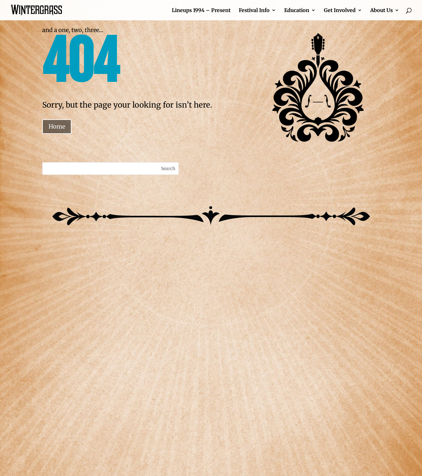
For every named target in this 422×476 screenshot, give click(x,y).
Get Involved (340, 10)
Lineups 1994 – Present (201, 10)
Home (57, 126)
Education (296, 10)
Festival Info (254, 10)
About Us (381, 10)
